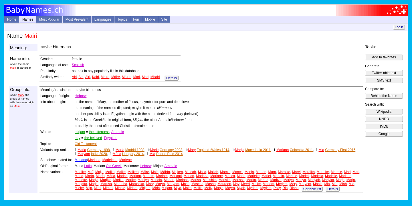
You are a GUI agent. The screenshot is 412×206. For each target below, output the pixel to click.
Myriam (252, 188)
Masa (185, 184)
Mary (21, 94)
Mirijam (144, 188)
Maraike (284, 172)
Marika (118, 180)
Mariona (182, 180)
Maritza (276, 180)
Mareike (323, 172)
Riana (294, 188)
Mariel (266, 176)
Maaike (80, 172)
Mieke (79, 188)
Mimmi (108, 188)
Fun (136, 19)
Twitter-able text (384, 73)
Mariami (175, 176)
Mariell (304, 176)
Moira (187, 188)
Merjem (282, 184)
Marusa (106, 184)
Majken (177, 172)
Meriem (268, 184)
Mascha (197, 184)
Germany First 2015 (340, 150)
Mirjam (167, 188)
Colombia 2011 (301, 150)
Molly (208, 188)
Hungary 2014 (133, 154)
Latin (88, 166)
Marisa (196, 180)
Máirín (126, 77)
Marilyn (143, 180)
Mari (136, 77)
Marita (251, 180)
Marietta (345, 176)
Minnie (120, 188)
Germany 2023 (171, 150)
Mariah (122, 176)
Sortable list (312, 189)
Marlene (125, 160)
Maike (121, 172)
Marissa (239, 180)
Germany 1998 (98, 150)
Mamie (225, 172)
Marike (130, 180)
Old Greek (114, 166)
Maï (90, 172)
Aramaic (117, 132)
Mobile (150, 19)
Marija (239, 150)
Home (11, 19)
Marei (296, 172)
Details (171, 78)
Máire (115, 77)
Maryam (84, 154)
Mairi (155, 172)
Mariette (81, 180)
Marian (189, 176)
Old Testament (86, 144)
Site (164, 19)
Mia (321, 150)
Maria (82, 150)
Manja (249, 172)
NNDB (384, 119)
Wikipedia (384, 112)
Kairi (95, 77)
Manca (237, 172)
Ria (285, 188)
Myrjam (266, 188)
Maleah (190, 172)
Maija (99, 172)
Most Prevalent (77, 19)
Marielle (331, 176)
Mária (117, 154)
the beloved (93, 138)
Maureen (224, 184)
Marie (154, 150)
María (120, 150)
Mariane (216, 176)
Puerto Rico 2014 (169, 154)
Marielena (110, 160)
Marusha (120, 184)
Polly (277, 188)
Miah (343, 184)
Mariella (317, 176)
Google (384, 134)
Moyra (230, 188)
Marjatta (81, 184)
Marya (160, 184)
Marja (340, 180)
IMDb (384, 126)
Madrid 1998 (134, 150)
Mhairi (155, 77)
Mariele (291, 176)
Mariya (289, 180)
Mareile (336, 172)
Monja (218, 188)
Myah (241, 188)
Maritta (263, 180)
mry (77, 138)
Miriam (132, 188)
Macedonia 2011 (258, 150)
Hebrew (80, 96)
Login (399, 27)
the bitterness (99, 132)
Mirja (156, 188)
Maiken (133, 172)
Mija (89, 188)
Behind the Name (384, 96)
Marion (169, 180)
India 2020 (99, 154)
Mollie (197, 188)
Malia (202, 172)
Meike (256, 184)
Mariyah (314, 180)
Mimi (97, 188)
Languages (102, 19)
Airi (74, 77)
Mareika (308, 172)
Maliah (213, 172)
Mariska (225, 180)
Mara (272, 172)
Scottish (78, 65)
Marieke (253, 176)
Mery (293, 184)
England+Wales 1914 (213, 150)
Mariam (135, 176)
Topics (122, 19)
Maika (109, 172)
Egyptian (110, 138)
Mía (152, 154)
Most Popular (49, 19)
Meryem (305, 184)
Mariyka (328, 180)
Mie (351, 184)
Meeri (245, 184)
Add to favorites (384, 57)
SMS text (384, 80)
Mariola (156, 180)
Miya (177, 188)
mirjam (80, 132)
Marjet (93, 184)
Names (27, 19)
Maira (105, 77)
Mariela (278, 176)
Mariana (282, 150)
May (236, 184)
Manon (261, 172)
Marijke (105, 180)
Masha (210, 184)
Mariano (81, 160)
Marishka (210, 180)
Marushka (136, 184)
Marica (230, 176)
